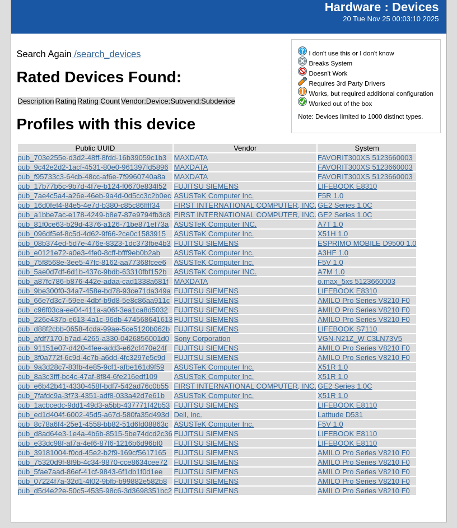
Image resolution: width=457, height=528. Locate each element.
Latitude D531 (340, 414)
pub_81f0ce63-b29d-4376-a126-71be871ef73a (93, 224)
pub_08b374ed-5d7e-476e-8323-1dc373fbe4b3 (94, 243)
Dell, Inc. (188, 414)
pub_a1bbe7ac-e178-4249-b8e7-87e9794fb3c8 (94, 215)
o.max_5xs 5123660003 (356, 281)
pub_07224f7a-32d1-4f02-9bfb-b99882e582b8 (92, 481)
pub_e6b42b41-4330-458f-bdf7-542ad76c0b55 (93, 386)
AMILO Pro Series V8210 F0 (364, 300)
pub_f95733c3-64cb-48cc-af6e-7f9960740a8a (92, 176)
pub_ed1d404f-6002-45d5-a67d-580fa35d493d (93, 414)
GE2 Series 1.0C (345, 205)
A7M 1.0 (331, 272)
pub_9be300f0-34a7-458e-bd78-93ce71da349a (94, 291)
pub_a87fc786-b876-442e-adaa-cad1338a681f (93, 281)
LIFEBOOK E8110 (347, 405)
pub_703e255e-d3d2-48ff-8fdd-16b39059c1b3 (92, 157)
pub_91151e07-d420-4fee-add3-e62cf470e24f (92, 348)
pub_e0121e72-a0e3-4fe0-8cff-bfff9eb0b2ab (89, 253)
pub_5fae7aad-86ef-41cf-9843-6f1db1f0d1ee (90, 472)
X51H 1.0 (333, 234)
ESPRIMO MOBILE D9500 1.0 (367, 243)
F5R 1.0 (330, 195)
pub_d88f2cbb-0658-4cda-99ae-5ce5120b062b (94, 329)
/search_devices (106, 54)
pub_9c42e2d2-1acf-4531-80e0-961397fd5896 (93, 167)
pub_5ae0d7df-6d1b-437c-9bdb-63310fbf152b (92, 272)
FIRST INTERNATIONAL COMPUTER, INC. (245, 205)
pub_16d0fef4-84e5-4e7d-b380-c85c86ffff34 (89, 205)
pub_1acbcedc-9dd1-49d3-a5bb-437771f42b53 (94, 405)
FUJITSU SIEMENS (206, 186)
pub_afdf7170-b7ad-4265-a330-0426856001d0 (93, 338)
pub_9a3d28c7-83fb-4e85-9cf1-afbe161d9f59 (91, 367)
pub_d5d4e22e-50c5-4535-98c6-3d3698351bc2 (95, 491)
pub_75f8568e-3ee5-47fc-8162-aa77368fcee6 (92, 262)
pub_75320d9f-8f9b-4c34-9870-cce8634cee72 (92, 462)
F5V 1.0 (330, 262)
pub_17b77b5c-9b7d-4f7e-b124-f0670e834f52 (92, 186)
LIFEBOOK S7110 (347, 329)
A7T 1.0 (330, 224)
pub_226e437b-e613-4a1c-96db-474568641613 (95, 319)
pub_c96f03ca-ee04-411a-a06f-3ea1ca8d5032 (93, 310)
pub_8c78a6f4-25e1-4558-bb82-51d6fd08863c (93, 424)
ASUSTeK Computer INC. (215, 224)
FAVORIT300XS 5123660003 (365, 157)
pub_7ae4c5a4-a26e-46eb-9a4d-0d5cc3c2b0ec (94, 195)
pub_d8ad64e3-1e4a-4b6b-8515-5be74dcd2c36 (95, 433)
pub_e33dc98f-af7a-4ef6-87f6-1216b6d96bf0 (90, 443)
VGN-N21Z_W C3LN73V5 (360, 338)
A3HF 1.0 (333, 253)
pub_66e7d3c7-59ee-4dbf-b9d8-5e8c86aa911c (94, 300)
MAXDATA (191, 157)
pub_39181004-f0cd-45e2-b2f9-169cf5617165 (92, 452)
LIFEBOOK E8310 (347, 186)
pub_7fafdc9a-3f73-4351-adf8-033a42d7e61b (91, 395)
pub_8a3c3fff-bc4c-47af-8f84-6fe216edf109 (88, 376)
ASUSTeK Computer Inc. (214, 195)
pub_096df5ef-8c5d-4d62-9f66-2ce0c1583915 (92, 234)
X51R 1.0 (333, 367)
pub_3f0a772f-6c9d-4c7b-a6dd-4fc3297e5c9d (92, 357)
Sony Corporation (202, 338)
